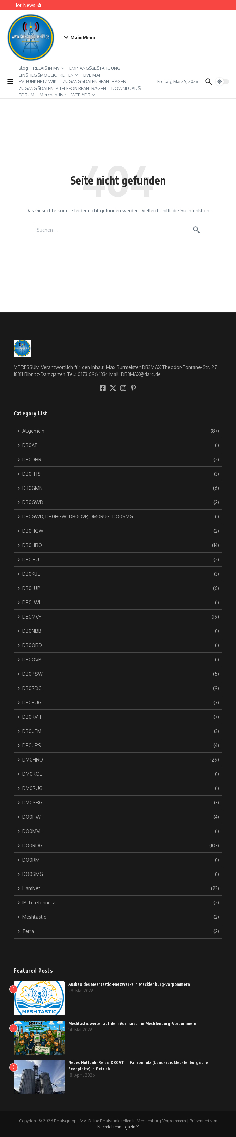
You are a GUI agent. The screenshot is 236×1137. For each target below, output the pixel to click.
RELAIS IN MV (48, 68)
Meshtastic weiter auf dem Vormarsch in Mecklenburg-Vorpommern (132, 1023)
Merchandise (53, 94)
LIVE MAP (92, 75)
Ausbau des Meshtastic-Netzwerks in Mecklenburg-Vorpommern (129, 984)
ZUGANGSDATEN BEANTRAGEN (94, 81)
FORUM (26, 94)
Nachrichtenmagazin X (118, 1127)
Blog (23, 68)
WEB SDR (83, 94)
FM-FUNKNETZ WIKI (38, 81)
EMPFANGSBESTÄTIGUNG (94, 68)
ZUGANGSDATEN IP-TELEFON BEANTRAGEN (62, 88)
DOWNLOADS (126, 88)
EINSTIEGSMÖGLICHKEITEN (48, 75)
